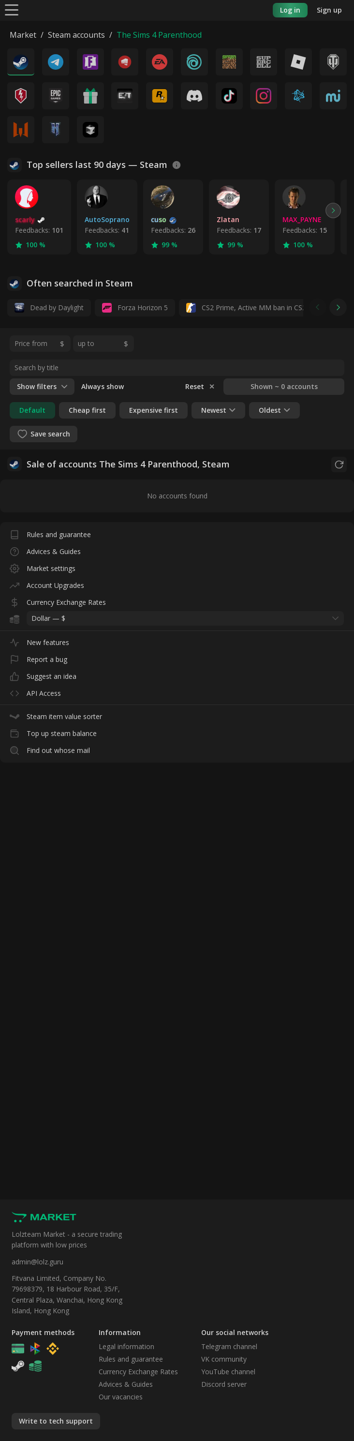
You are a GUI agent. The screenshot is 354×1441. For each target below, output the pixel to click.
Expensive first (153, 410)
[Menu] (11, 9)
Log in (290, 10)
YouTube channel (228, 1371)
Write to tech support (56, 1421)
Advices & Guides (45, 549)
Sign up (329, 10)
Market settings (42, 566)
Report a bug (38, 657)
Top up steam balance (53, 731)
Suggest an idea (43, 674)
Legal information (126, 1346)
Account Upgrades (47, 583)
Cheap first (87, 410)
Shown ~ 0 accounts (284, 386)
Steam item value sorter (56, 714)
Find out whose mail (50, 748)
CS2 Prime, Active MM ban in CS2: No (252, 308)
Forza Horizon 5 (135, 308)
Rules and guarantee (50, 532)
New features (39, 640)
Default (32, 410)
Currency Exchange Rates (58, 600)
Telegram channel (229, 1346)
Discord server (224, 1384)
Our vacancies (121, 1396)
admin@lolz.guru (37, 1261)
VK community (224, 1359)
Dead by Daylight (49, 308)
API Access (35, 691)
